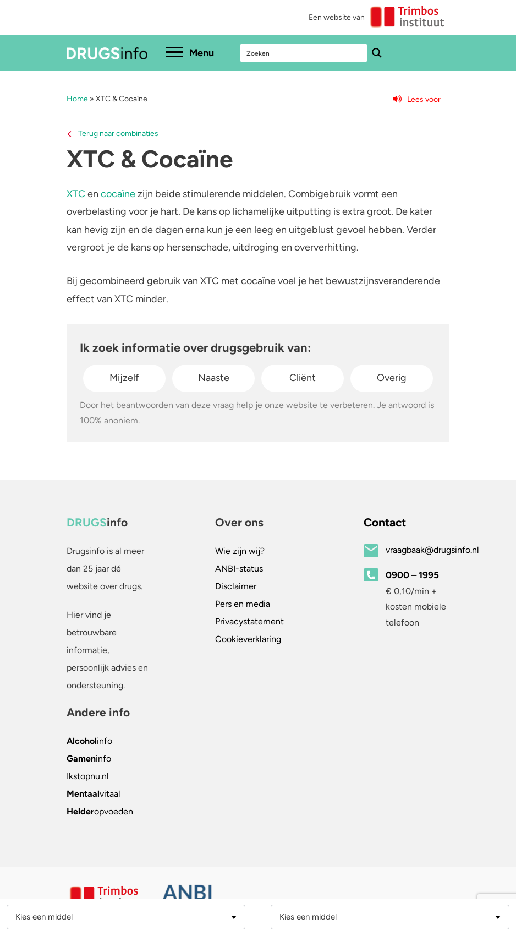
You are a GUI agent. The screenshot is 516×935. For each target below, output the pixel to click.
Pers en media (242, 604)
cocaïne (118, 194)
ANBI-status (239, 568)
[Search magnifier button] (376, 53)
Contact (385, 522)
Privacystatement (249, 621)
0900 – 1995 (412, 574)
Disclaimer (235, 586)
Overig (392, 378)
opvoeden (100, 811)
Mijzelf (124, 378)
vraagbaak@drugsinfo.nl (432, 550)
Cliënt (302, 378)
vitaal (93, 794)
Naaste (213, 378)
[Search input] (304, 53)
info (89, 741)
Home (77, 99)
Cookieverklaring (248, 639)
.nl (88, 776)
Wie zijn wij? (240, 551)
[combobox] (126, 917)
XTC (76, 194)
